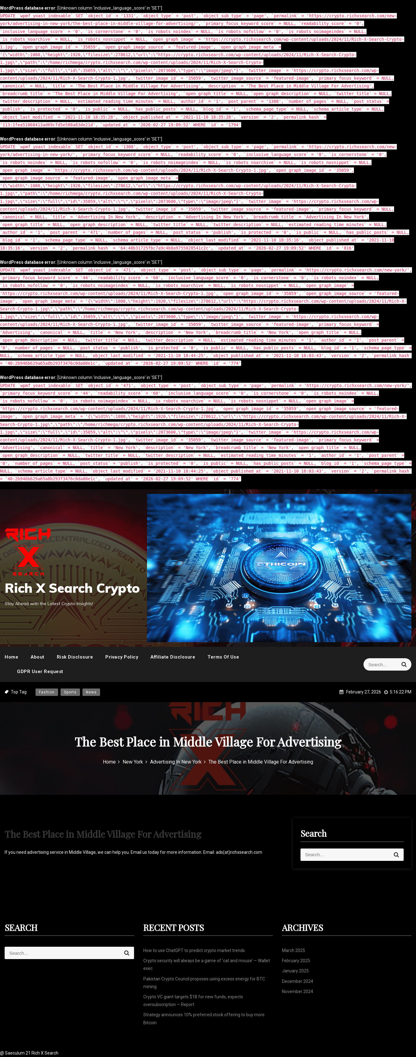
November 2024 (297, 991)
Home (11, 657)
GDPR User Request (40, 671)
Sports (70, 692)
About (37, 657)
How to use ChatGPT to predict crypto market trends (194, 950)
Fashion (47, 692)
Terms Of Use (223, 657)
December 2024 (297, 981)
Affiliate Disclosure (172, 657)
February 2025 (296, 960)
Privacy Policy (121, 657)
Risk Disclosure (75, 657)
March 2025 (293, 950)
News (91, 692)
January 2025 (295, 970)
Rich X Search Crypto (72, 588)
